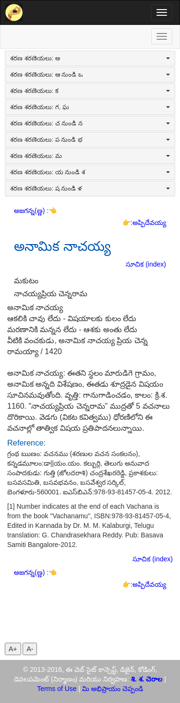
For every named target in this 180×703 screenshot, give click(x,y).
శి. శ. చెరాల (147, 679)
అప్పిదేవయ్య (149, 222)
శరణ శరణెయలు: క (90, 90)
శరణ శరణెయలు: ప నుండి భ (90, 139)
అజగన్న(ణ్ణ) (30, 210)
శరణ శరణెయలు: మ (90, 155)
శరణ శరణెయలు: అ (90, 58)
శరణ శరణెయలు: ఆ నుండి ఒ (90, 74)
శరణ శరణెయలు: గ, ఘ (90, 107)
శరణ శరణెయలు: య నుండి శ (90, 172)
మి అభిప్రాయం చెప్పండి (112, 688)
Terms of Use (56, 688)
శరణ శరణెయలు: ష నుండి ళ (90, 188)
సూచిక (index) (146, 264)
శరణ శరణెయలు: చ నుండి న (90, 123)
